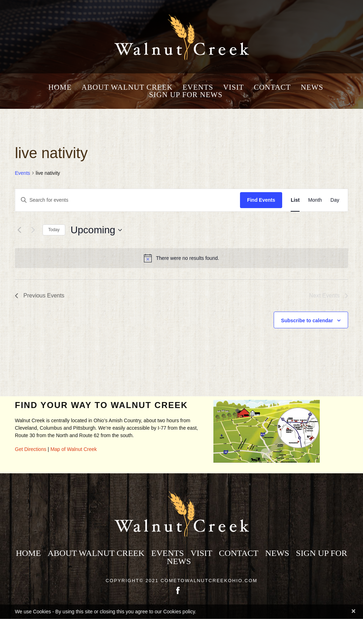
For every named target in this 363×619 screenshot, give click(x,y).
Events (198, 87)
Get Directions (30, 449)
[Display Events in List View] (295, 200)
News (312, 87)
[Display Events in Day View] (334, 200)
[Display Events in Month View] (315, 200)
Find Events (261, 200)
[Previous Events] (19, 230)
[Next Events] (33, 230)
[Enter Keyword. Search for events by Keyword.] (127, 200)
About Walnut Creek (127, 87)
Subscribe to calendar (307, 320)
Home (60, 87)
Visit (233, 87)
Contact (272, 87)
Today (54, 229)
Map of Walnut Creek (73, 449)
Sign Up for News (185, 95)
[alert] (181, 258)
